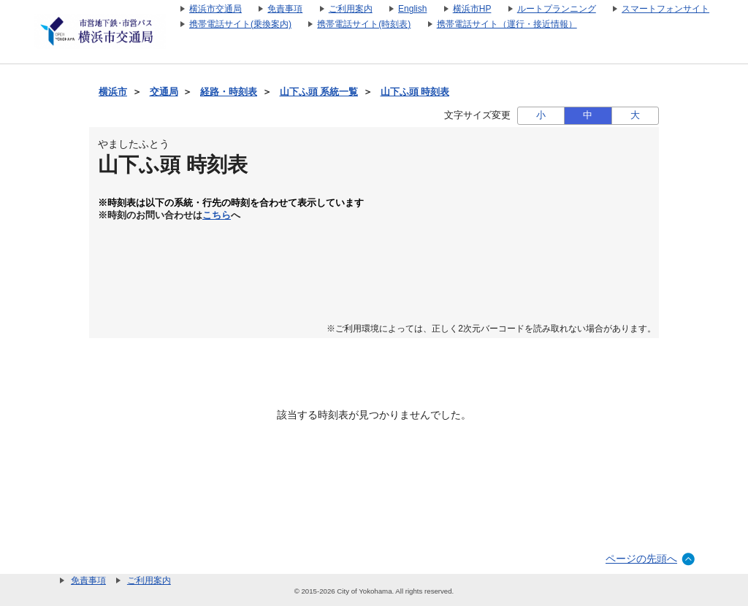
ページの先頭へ (641, 558)
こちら (216, 215)
